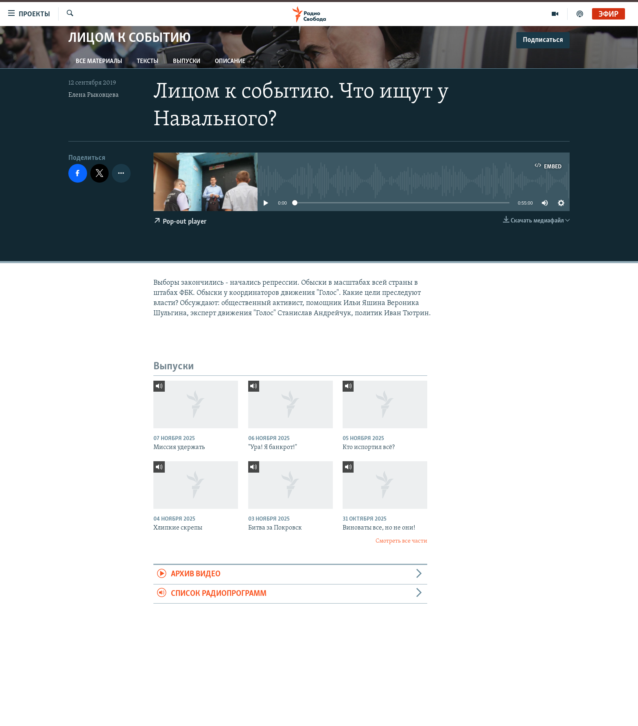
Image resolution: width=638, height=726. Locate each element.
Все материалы (99, 61)
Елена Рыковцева (93, 95)
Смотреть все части (401, 541)
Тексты (147, 61)
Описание (230, 61)
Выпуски (186, 61)
